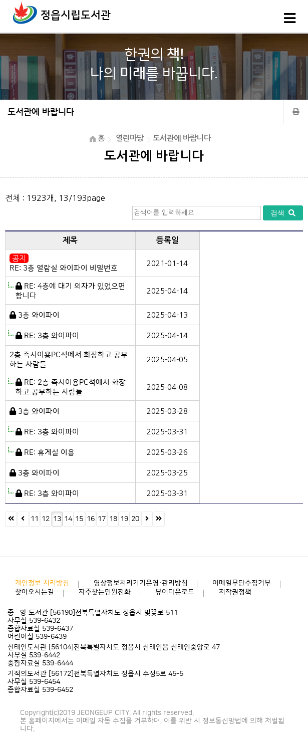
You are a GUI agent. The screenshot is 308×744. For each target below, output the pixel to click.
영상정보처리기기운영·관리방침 (141, 583)
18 (113, 519)
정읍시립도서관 (76, 15)
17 (102, 519)
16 (91, 519)
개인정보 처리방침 (42, 583)
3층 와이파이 (39, 315)
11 (35, 519)
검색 (282, 213)
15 (79, 519)
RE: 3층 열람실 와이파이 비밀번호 (64, 268)
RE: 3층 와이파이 (51, 336)
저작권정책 (235, 592)
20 (135, 519)
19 (124, 519)
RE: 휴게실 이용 (49, 452)
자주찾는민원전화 (105, 592)
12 (46, 519)
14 (68, 519)
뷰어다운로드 (174, 592)
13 (57, 519)
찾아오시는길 (34, 592)
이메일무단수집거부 (241, 583)
